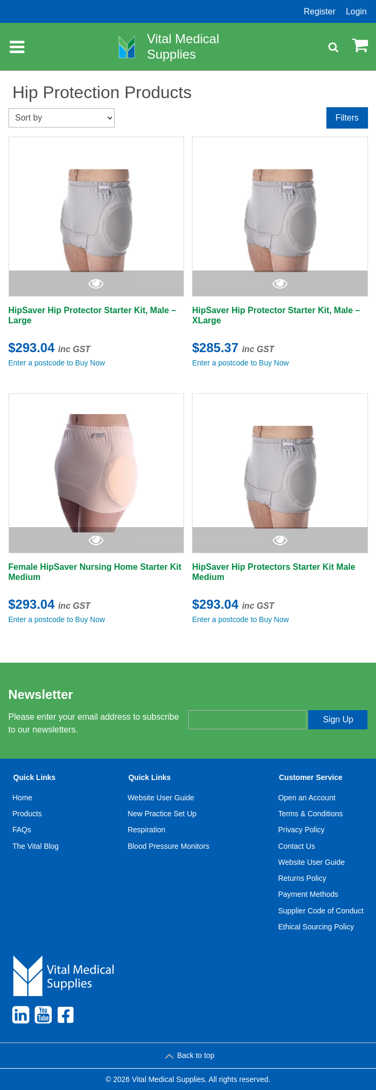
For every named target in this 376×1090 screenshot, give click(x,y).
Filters (347, 117)
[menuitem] (36, 854)
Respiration (146, 829)
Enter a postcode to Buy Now (57, 363)
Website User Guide (160, 797)
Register (319, 11)
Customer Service (310, 777)
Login (356, 11)
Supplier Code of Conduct (320, 910)
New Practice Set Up (161, 813)
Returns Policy (302, 878)
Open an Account (306, 797)
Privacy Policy (301, 829)
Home (22, 797)
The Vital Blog (35, 846)
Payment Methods (308, 894)
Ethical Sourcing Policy (316, 926)
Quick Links (34, 777)
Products (27, 813)
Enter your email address (232, 701)
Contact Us (296, 846)
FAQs (21, 829)
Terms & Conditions (310, 813)
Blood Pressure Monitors (168, 846)
